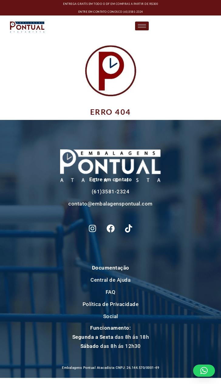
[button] (204, 371)
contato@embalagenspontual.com (110, 204)
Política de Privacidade (111, 304)
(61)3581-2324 (133, 11)
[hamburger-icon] (142, 26)
